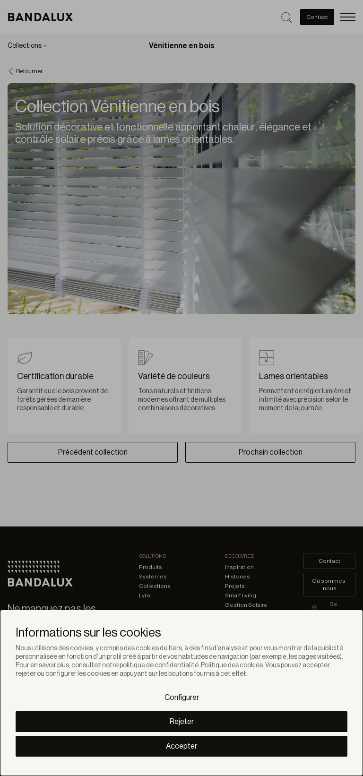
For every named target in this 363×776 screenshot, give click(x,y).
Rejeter (182, 721)
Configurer (181, 697)
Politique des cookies (232, 665)
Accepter (181, 746)
